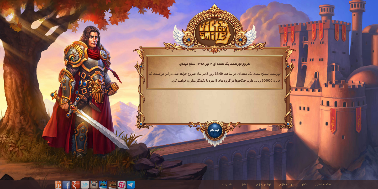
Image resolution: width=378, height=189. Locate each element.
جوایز (244, 184)
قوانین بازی (263, 184)
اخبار (304, 184)
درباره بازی (286, 184)
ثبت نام (214, 130)
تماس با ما (227, 184)
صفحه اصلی (323, 184)
